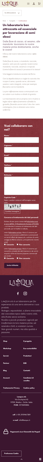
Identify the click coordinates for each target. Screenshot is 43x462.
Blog (5, 371)
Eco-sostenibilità (30, 349)
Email (6, 155)
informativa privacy (15, 232)
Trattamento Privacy (11, 388)
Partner (6, 363)
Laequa (10, 3)
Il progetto (12, 21)
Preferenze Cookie (11, 453)
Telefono (7, 165)
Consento (10, 245)
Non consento (24, 245)
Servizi (6, 356)
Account (6, 378)
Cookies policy (29, 388)
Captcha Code (9, 197)
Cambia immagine (12, 211)
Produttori (27, 356)
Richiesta (7, 175)
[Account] (34, 3)
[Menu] (28, 3)
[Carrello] (39, 3)
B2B (24, 363)
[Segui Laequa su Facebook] (18, 293)
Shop (5, 341)
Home (4, 21)
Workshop (7, 349)
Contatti (26, 371)
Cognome (8, 145)
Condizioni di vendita (28, 379)
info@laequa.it (24, 420)
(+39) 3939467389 (23, 415)
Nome (6, 136)
